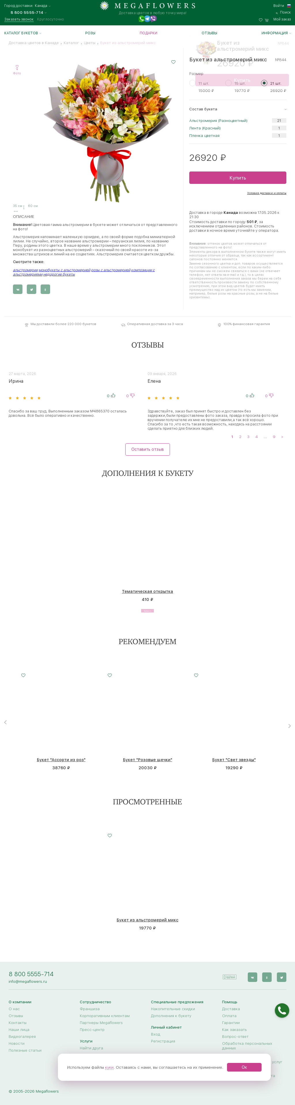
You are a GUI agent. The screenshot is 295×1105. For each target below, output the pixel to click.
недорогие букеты (59, 274)
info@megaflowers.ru (28, 981)
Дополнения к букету (171, 1015)
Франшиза (90, 1008)
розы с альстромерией (110, 270)
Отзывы (209, 33)
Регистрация (163, 1041)
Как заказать (234, 1029)
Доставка (231, 1008)
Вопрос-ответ (235, 1036)
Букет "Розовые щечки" (147, 760)
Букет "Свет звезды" (234, 760)
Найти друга (91, 1048)
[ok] (268, 975)
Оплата (229, 1015)
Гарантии (231, 1022)
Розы (90, 33)
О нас (14, 1008)
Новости (16, 1043)
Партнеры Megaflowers (101, 1022)
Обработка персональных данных (247, 1045)
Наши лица (19, 1029)
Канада (41, 6)
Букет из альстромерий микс (147, 920)
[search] (283, 12)
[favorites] (262, 19)
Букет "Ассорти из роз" (61, 760)
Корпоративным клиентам (105, 1015)
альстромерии (25, 270)
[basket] (278, 19)
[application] (232, 975)
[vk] (254, 975)
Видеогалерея (22, 1036)
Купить (237, 178)
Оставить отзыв (147, 449)
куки (109, 1067)
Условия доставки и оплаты (266, 193)
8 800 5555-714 (31, 974)
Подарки (148, 33)
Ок (244, 1067)
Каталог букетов (21, 33)
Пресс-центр (92, 1029)
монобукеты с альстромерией (64, 270)
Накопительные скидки (173, 1008)
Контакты (18, 1022)
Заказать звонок (19, 19)
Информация (275, 33)
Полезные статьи (25, 1050)
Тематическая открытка (147, 591)
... (265, 436)
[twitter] (281, 975)
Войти (278, 6)
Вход (155, 1034)
